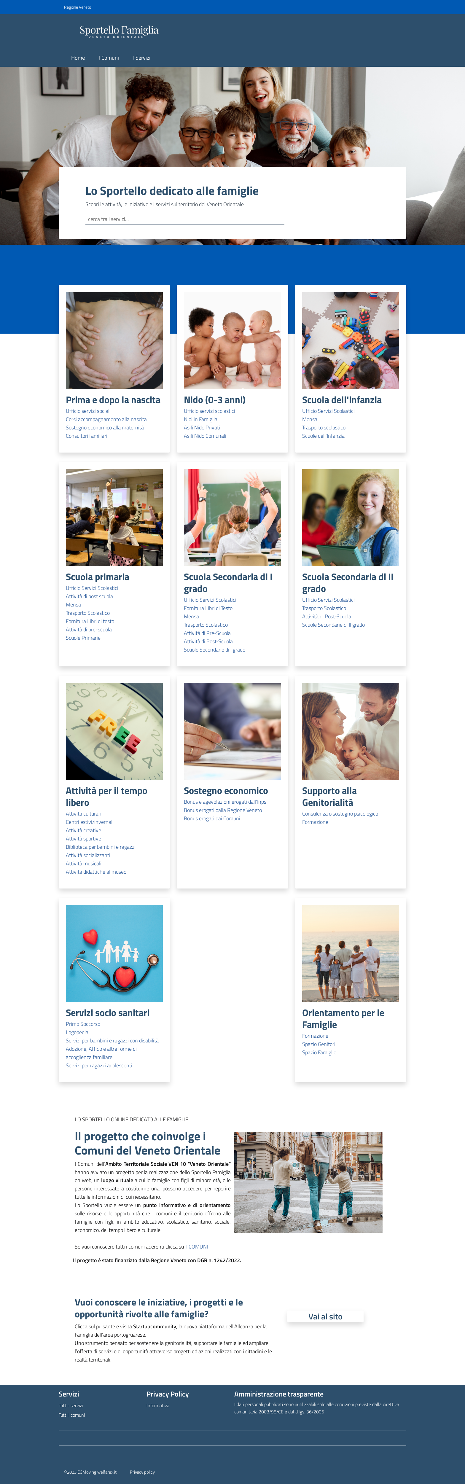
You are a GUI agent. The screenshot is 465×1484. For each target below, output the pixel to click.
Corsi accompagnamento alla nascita (106, 419)
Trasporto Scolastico (88, 613)
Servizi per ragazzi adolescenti (99, 1065)
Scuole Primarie (83, 638)
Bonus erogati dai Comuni (212, 818)
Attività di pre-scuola (89, 629)
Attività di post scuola (89, 596)
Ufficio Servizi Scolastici (328, 411)
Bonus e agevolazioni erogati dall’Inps (225, 802)
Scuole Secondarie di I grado (214, 650)
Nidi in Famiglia (200, 419)
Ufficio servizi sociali (88, 411)
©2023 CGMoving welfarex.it (90, 1472)
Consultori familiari (86, 436)
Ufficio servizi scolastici (209, 411)
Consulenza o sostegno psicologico (340, 814)
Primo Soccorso (83, 1024)
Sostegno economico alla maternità (105, 427)
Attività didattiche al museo (96, 872)
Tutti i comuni (72, 1414)
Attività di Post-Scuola (208, 641)
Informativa (157, 1405)
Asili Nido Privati (202, 427)
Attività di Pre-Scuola (207, 633)
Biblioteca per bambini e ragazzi (101, 847)
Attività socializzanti (88, 855)
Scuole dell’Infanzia (323, 436)
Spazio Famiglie (319, 1052)
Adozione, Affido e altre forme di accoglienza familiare (101, 1053)
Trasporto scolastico (323, 427)
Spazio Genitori (318, 1044)
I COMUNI (197, 1247)
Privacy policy (142, 1472)
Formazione (315, 822)
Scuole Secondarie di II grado (333, 625)
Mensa (309, 419)
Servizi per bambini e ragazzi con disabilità (112, 1040)
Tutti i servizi (71, 1405)
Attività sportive (83, 839)
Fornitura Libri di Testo (208, 608)
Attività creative (83, 830)
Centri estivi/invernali (90, 822)
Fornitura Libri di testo (90, 621)
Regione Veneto (77, 7)
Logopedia (77, 1032)
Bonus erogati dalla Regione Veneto (223, 810)
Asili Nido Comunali (205, 436)
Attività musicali (83, 863)
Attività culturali (83, 814)
